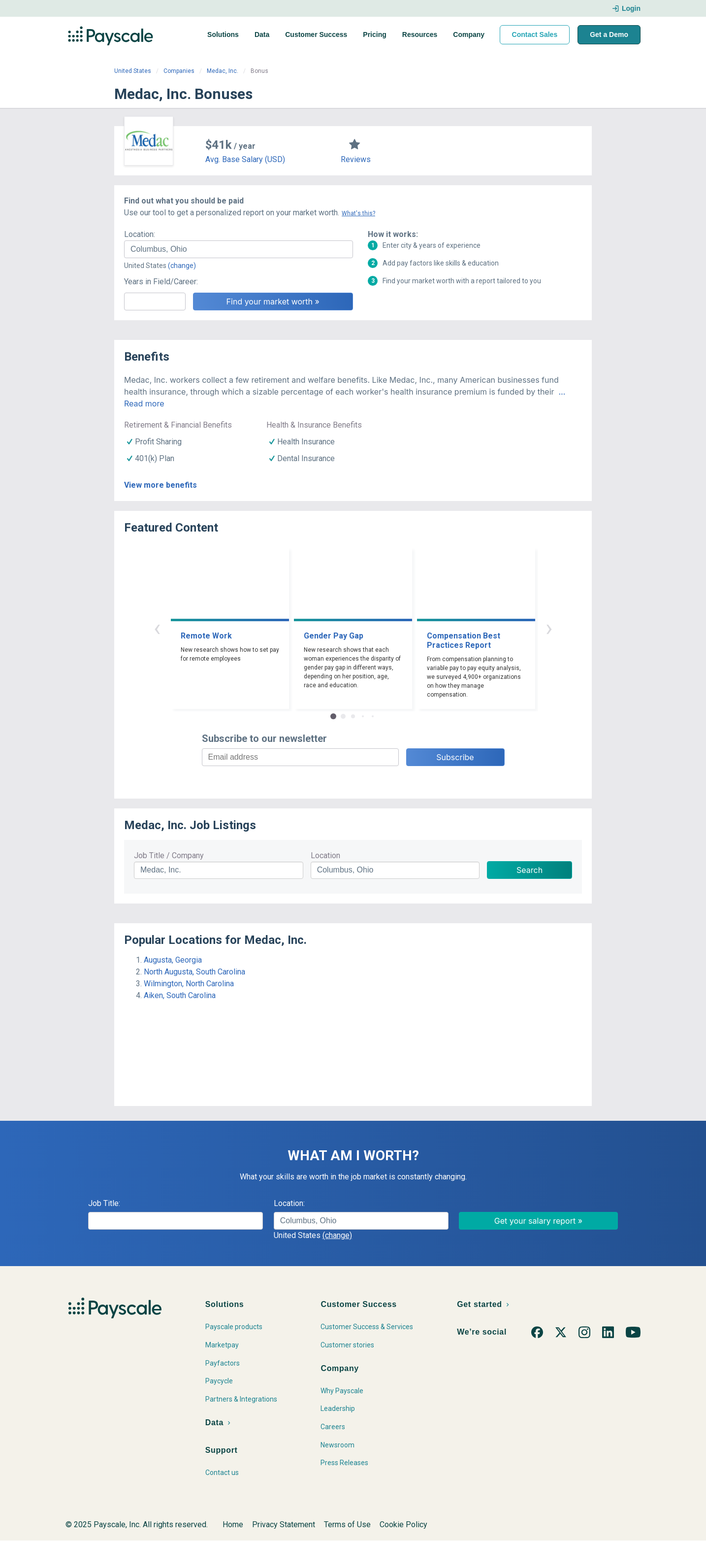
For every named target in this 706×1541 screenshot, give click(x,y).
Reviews (356, 159)
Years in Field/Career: (161, 281)
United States (132, 70)
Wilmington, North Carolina (189, 983)
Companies (178, 70)
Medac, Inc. (222, 70)
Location (325, 855)
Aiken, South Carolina (180, 995)
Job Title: (104, 1203)
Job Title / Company (169, 855)
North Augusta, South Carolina (194, 971)
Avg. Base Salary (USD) (245, 159)
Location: (139, 234)
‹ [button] (157, 628)
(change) (182, 265)
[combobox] (238, 249)
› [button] (549, 628)
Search (529, 870)
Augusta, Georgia (173, 960)
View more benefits (160, 485)
